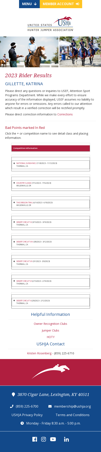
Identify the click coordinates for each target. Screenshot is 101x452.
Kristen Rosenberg (39, 353)
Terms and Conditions (73, 415)
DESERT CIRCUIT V (23, 300)
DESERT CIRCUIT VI (24, 281)
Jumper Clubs (50, 330)
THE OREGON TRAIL (24, 202)
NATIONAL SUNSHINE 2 (26, 163)
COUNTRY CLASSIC (24, 183)
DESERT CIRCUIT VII (24, 261)
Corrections (65, 114)
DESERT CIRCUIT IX (24, 222)
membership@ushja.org (72, 406)
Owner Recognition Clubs (50, 324)
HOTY (50, 337)
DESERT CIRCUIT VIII (24, 241)
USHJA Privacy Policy (27, 415)
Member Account (61, 4)
